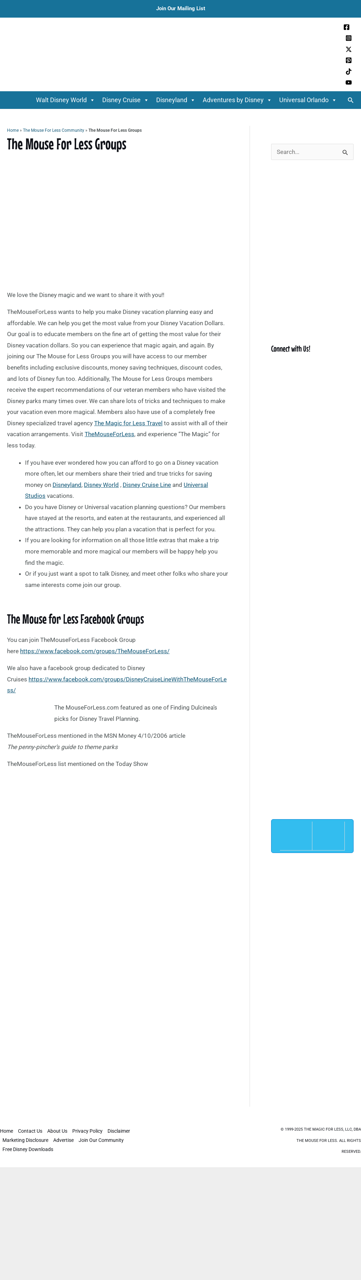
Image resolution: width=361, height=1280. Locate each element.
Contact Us (30, 1131)
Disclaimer (119, 1131)
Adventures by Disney (237, 100)
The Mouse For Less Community (53, 130)
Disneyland (176, 100)
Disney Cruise (125, 100)
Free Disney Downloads (27, 1149)
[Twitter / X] (348, 49)
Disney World (101, 484)
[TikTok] (348, 71)
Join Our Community (101, 1140)
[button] (351, 100)
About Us (57, 1131)
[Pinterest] (348, 60)
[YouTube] (348, 82)
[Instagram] (348, 38)
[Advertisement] (117, 876)
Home (13, 130)
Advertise (63, 1140)
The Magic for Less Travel (128, 423)
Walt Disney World (65, 100)
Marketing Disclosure (25, 1140)
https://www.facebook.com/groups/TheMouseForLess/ (95, 651)
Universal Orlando (308, 100)
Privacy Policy (87, 1131)
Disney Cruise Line (147, 484)
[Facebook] (346, 27)
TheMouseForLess (109, 434)
